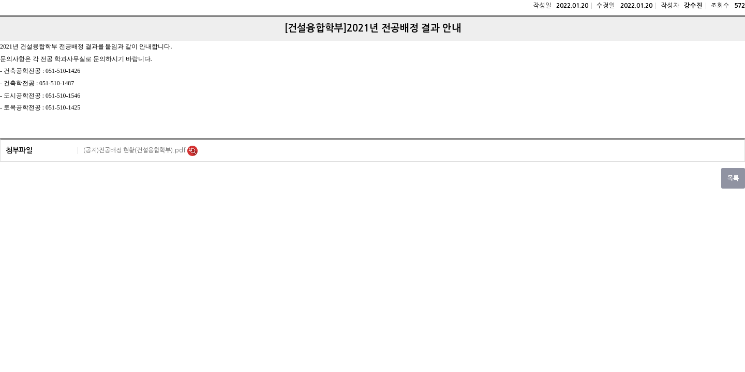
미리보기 (192, 151)
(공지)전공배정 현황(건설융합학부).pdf (135, 150)
